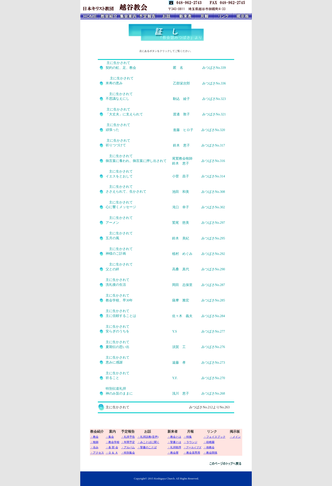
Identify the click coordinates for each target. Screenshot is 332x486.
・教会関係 (210, 452)
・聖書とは (174, 442)
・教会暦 (172, 452)
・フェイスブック (214, 436)
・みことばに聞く (148, 442)
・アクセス (97, 452)
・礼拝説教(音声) (148, 436)
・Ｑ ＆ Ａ (112, 452)
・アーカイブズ (192, 447)
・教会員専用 (192, 452)
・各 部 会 (112, 447)
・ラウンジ (190, 442)
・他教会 (208, 447)
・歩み (94, 447)
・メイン (235, 436)
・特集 (188, 436)
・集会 (110, 436)
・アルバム (128, 447)
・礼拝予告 (128, 436)
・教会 (94, 436)
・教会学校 (112, 442)
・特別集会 (128, 452)
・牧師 (94, 442)
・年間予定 (128, 442)
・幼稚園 (208, 442)
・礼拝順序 (174, 447)
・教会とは (174, 436)
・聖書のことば (147, 447)
